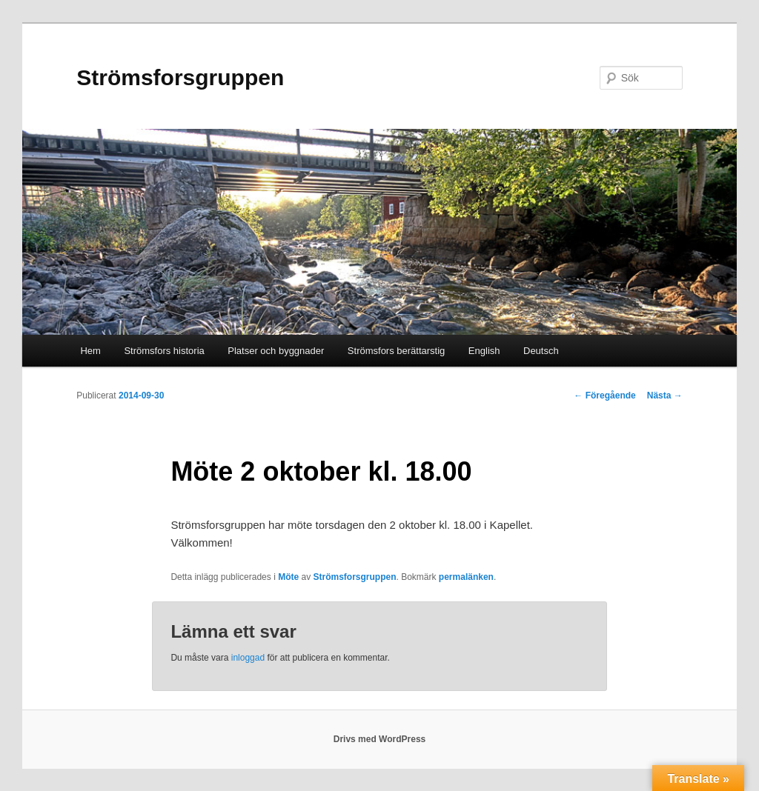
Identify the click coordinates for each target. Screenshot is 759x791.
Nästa (665, 395)
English (484, 350)
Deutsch (541, 350)
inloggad (248, 658)
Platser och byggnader (276, 350)
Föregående (604, 395)
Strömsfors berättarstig (396, 350)
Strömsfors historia (164, 350)
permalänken (466, 577)
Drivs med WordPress (380, 739)
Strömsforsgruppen (180, 77)
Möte (288, 577)
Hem (90, 350)
